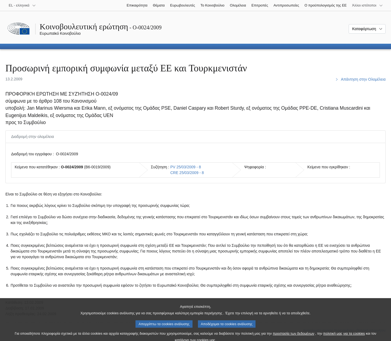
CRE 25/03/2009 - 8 (187, 173)
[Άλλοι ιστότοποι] (367, 5)
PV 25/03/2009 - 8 (185, 167)
